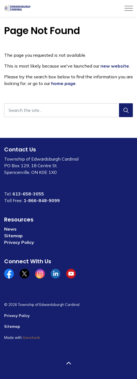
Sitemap (13, 235)
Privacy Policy (19, 242)
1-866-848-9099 (42, 200)
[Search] (126, 110)
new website (114, 66)
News (10, 229)
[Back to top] (68, 363)
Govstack (31, 337)
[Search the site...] (68, 110)
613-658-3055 (28, 194)
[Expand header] (128, 8)
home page (63, 83)
